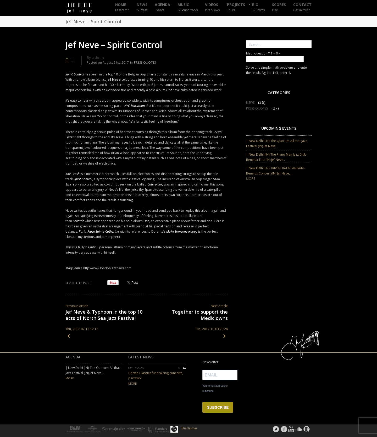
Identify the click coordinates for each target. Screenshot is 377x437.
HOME (122, 7)
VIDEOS (212, 7)
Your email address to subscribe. (215, 388)
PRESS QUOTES (145, 62)
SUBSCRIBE (218, 407)
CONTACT (302, 7)
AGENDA (162, 7)
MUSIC (188, 7)
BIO (258, 7)
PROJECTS (236, 7)
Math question (258, 53)
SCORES (279, 7)
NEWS (142, 7)
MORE (250, 178)
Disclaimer (189, 428)
